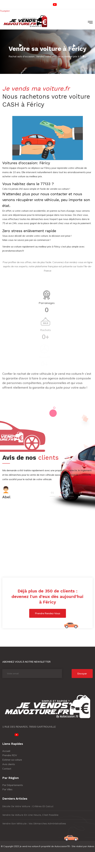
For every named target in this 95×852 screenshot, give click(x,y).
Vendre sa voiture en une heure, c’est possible (30, 814)
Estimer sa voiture (12, 759)
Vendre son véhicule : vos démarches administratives (34, 823)
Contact (6, 768)
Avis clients (8, 764)
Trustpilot (5, 11)
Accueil (6, 750)
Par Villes (7, 789)
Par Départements (12, 785)
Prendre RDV (9, 755)
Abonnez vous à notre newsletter (26, 661)
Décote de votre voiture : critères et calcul (27, 806)
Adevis (90, 846)
